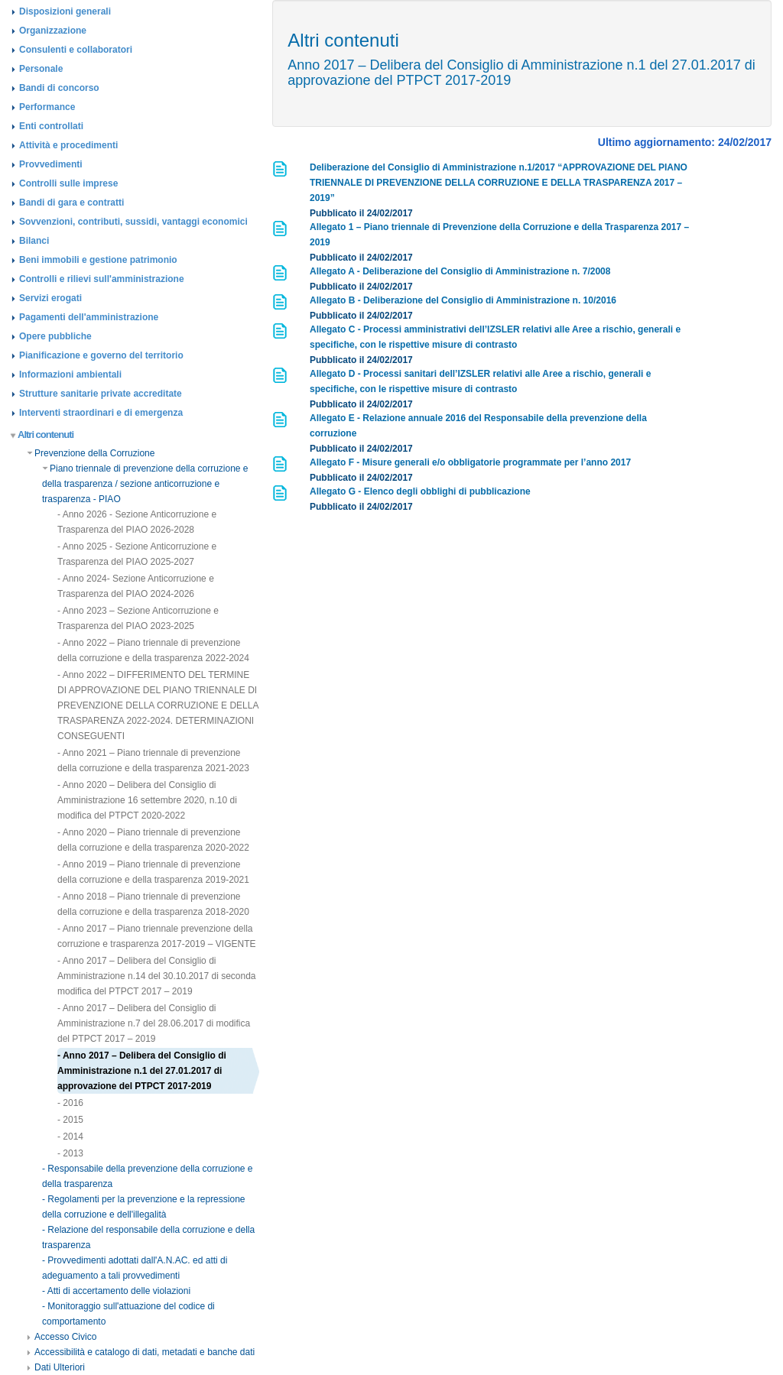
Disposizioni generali (65, 11)
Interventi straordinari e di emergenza (101, 412)
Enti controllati (51, 126)
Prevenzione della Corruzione (90, 453)
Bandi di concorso (59, 88)
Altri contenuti (42, 434)
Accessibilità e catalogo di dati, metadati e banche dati (141, 1352)
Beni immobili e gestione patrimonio (98, 260)
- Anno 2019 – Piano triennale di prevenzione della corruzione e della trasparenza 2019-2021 (153, 872)
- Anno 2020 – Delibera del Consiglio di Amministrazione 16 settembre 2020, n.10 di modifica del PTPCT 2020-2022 (147, 800)
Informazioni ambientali (70, 374)
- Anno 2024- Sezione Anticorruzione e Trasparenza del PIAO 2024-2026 (135, 586)
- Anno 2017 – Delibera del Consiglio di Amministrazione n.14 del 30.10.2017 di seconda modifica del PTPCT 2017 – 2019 (156, 976)
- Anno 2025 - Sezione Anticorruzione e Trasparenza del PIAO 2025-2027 (136, 554)
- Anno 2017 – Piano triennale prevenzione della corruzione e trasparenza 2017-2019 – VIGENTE (156, 936)
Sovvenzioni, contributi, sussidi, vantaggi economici (133, 221)
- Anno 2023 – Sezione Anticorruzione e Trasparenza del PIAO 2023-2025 (138, 618)
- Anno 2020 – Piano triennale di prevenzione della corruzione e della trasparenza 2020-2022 (153, 840)
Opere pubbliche (55, 336)
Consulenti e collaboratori (75, 49)
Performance (47, 107)
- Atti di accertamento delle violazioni (116, 1291)
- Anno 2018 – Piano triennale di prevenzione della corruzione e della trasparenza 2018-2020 (153, 904)
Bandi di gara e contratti (71, 202)
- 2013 (70, 1153)
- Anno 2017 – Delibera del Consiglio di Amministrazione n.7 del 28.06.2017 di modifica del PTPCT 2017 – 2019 (153, 1023)
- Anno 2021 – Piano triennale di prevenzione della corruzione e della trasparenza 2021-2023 (153, 760)
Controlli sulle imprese (68, 183)
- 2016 (70, 1103)
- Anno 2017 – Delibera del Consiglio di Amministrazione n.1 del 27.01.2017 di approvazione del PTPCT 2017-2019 (141, 1070)
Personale (41, 68)
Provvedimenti (51, 164)
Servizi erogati (50, 298)
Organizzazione (52, 30)
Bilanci (34, 240)
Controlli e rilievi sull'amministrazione (101, 279)
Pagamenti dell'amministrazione (88, 317)
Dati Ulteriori (56, 1367)
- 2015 (70, 1119)
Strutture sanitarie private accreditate (100, 393)
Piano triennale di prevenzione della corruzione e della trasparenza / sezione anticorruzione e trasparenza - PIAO (145, 483)
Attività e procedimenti (68, 145)
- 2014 (70, 1136)
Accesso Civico (61, 1336)
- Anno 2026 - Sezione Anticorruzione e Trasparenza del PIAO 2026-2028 (136, 522)
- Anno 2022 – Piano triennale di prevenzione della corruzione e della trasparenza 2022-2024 (153, 650)
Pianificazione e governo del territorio (101, 355)
